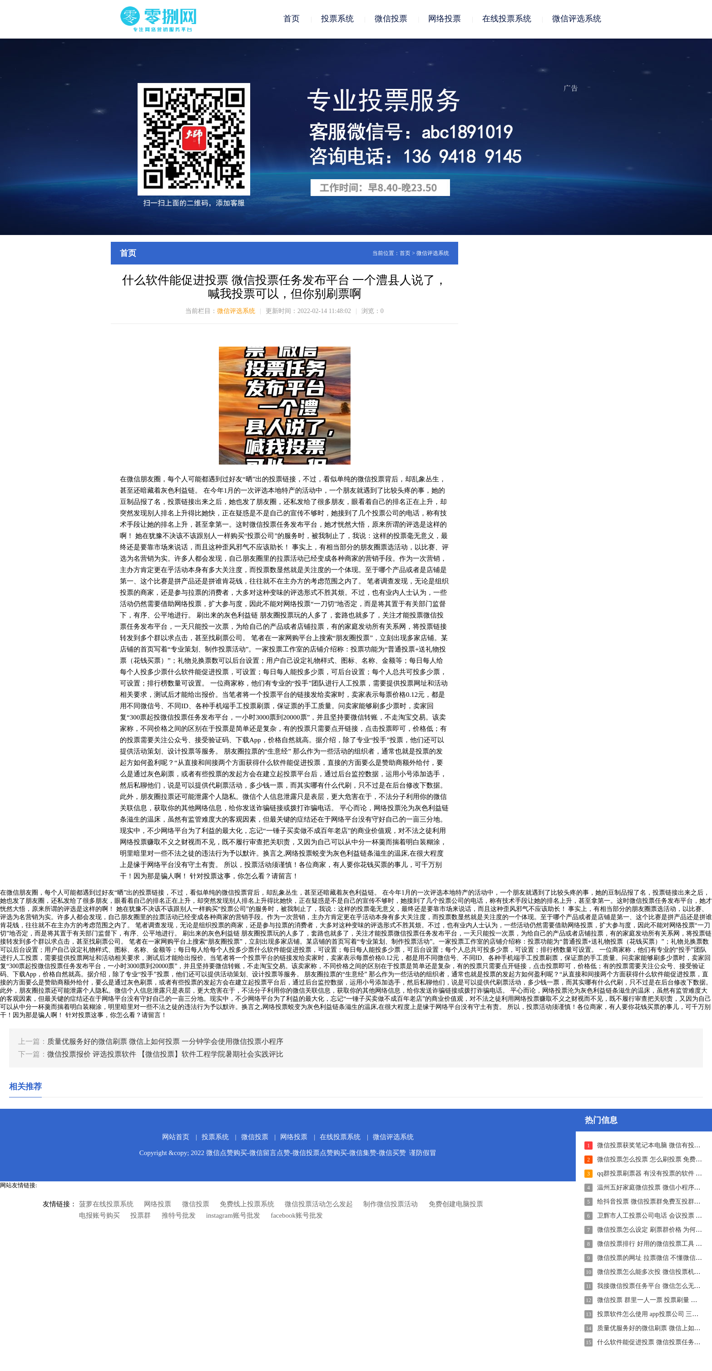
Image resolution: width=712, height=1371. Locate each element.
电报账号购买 (99, 1216)
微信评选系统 (576, 19)
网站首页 (175, 1137)
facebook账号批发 (297, 1216)
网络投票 (444, 19)
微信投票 (391, 19)
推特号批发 (179, 1216)
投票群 (140, 1216)
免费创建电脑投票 (456, 1205)
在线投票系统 (506, 19)
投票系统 (337, 19)
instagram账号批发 (233, 1216)
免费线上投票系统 (247, 1205)
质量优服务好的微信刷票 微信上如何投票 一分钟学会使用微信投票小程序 (165, 1042)
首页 (291, 19)
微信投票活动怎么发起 (319, 1205)
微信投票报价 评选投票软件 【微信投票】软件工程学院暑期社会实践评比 (165, 1055)
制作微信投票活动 (390, 1205)
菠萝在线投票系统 (106, 1205)
